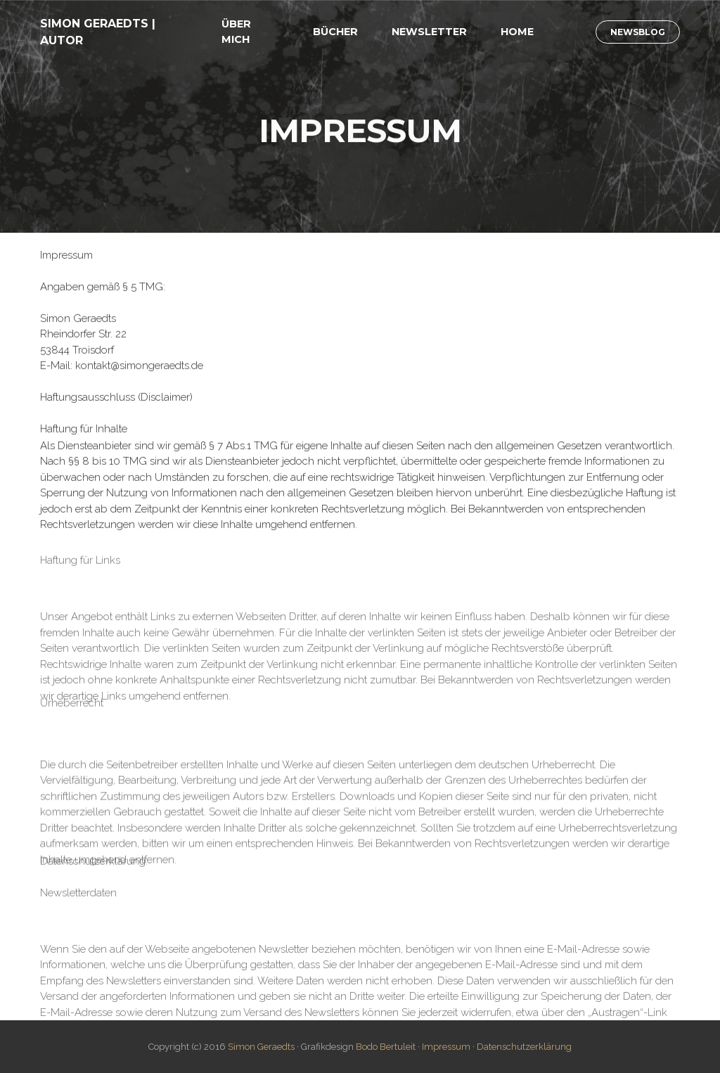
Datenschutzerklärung (524, 1046)
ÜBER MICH (236, 32)
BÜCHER (335, 31)
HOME (517, 31)
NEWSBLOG (637, 32)
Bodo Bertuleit (386, 1046)
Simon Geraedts (261, 1046)
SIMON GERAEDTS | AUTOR (97, 32)
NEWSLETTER (429, 31)
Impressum (446, 1046)
